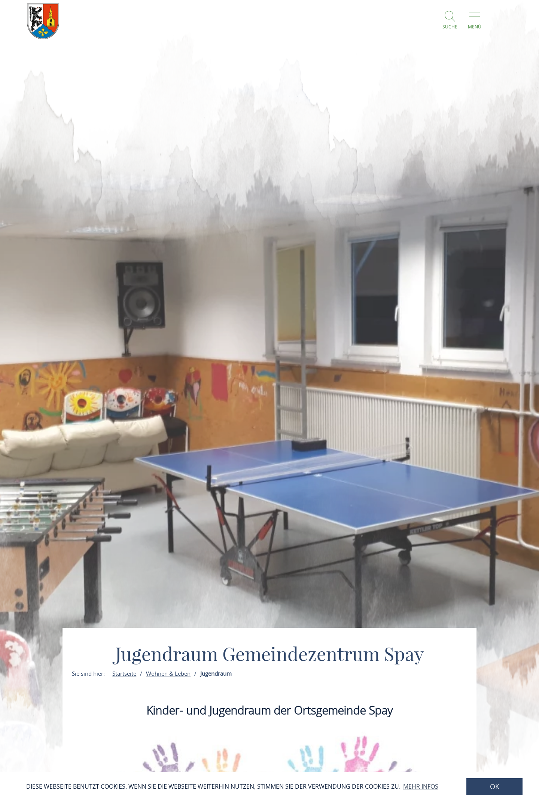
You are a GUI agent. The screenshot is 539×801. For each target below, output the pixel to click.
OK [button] (494, 786)
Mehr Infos (420, 786)
